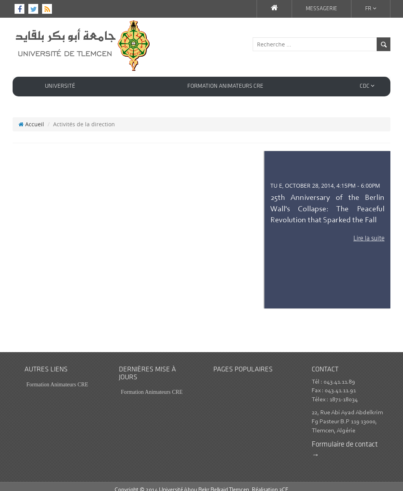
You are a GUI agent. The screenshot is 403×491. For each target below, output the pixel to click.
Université (60, 86)
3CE (283, 483)
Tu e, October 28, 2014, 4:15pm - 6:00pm (325, 178)
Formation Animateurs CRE (225, 86)
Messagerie (321, 9)
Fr (370, 9)
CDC (367, 86)
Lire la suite (369, 231)
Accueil (31, 117)
